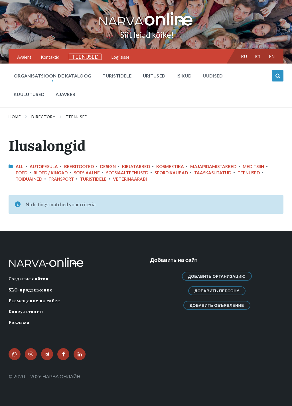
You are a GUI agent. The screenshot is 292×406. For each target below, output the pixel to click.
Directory (43, 116)
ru (244, 56)
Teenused (77, 116)
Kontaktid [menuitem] (50, 57)
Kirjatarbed (136, 166)
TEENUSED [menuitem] (85, 57)
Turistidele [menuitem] (117, 75)
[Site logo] (146, 26)
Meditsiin (253, 166)
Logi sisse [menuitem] (120, 57)
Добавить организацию (217, 276)
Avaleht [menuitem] (24, 57)
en (272, 56)
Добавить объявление (217, 305)
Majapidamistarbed (213, 166)
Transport (61, 178)
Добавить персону (216, 290)
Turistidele (93, 178)
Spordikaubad (171, 172)
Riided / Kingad (51, 172)
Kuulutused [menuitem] (29, 94)
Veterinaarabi (130, 178)
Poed (21, 172)
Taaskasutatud (212, 172)
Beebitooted (79, 166)
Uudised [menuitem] (213, 75)
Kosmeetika (170, 166)
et (258, 56)
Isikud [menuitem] (184, 75)
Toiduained (29, 178)
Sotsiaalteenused (127, 172)
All (19, 166)
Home (15, 116)
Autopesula (44, 166)
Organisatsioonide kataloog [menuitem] (52, 75)
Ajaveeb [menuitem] (65, 94)
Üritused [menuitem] (154, 75)
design (108, 166)
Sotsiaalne (87, 172)
